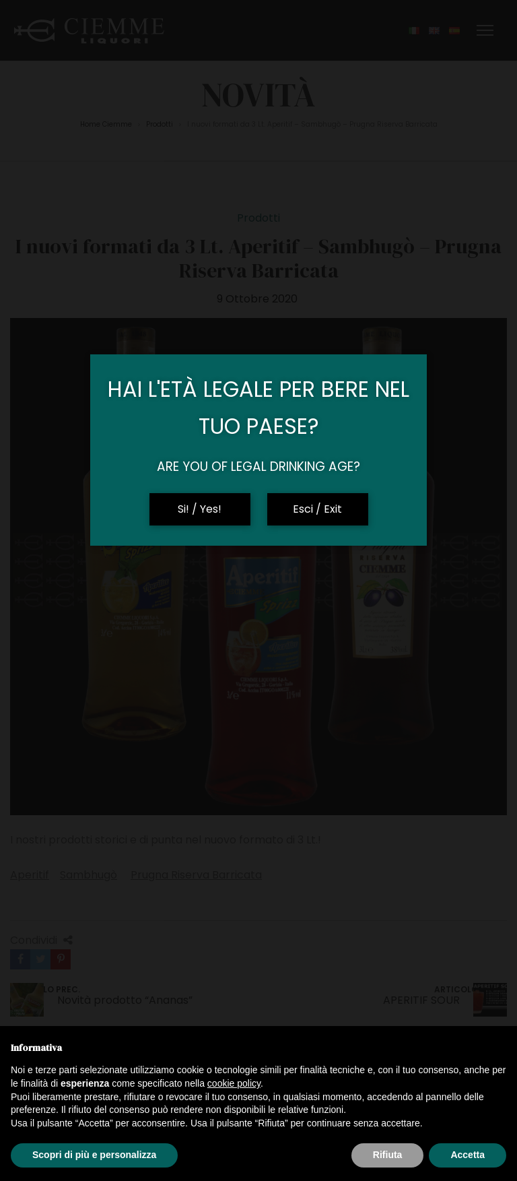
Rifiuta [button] (388, 1154)
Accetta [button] (467, 1154)
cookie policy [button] (234, 1083)
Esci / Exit (317, 509)
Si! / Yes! (199, 509)
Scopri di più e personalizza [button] (94, 1154)
